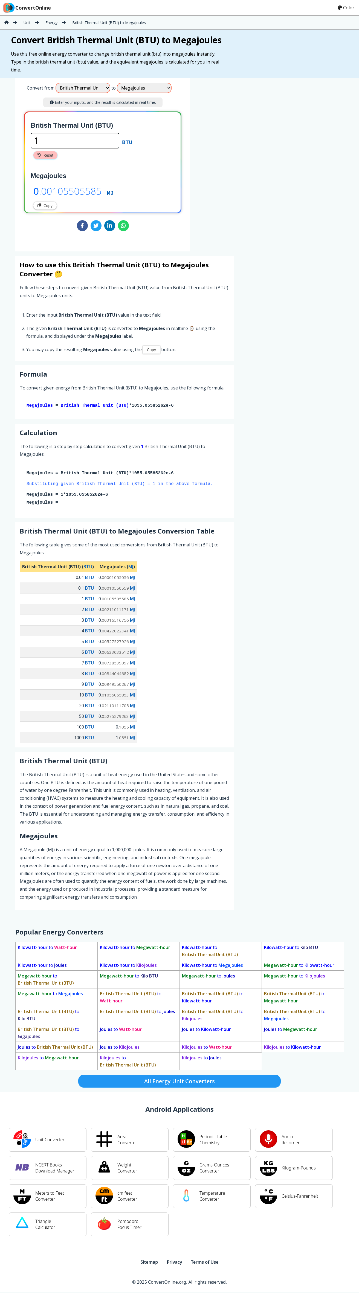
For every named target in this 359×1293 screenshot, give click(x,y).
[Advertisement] (236, 163)
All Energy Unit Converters (179, 1082)
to (47, 948)
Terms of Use (205, 1263)
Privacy (174, 1263)
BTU (127, 142)
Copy (45, 205)
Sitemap (149, 1263)
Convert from (40, 88)
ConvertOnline (26, 7)
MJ (110, 192)
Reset (45, 155)
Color (346, 8)
